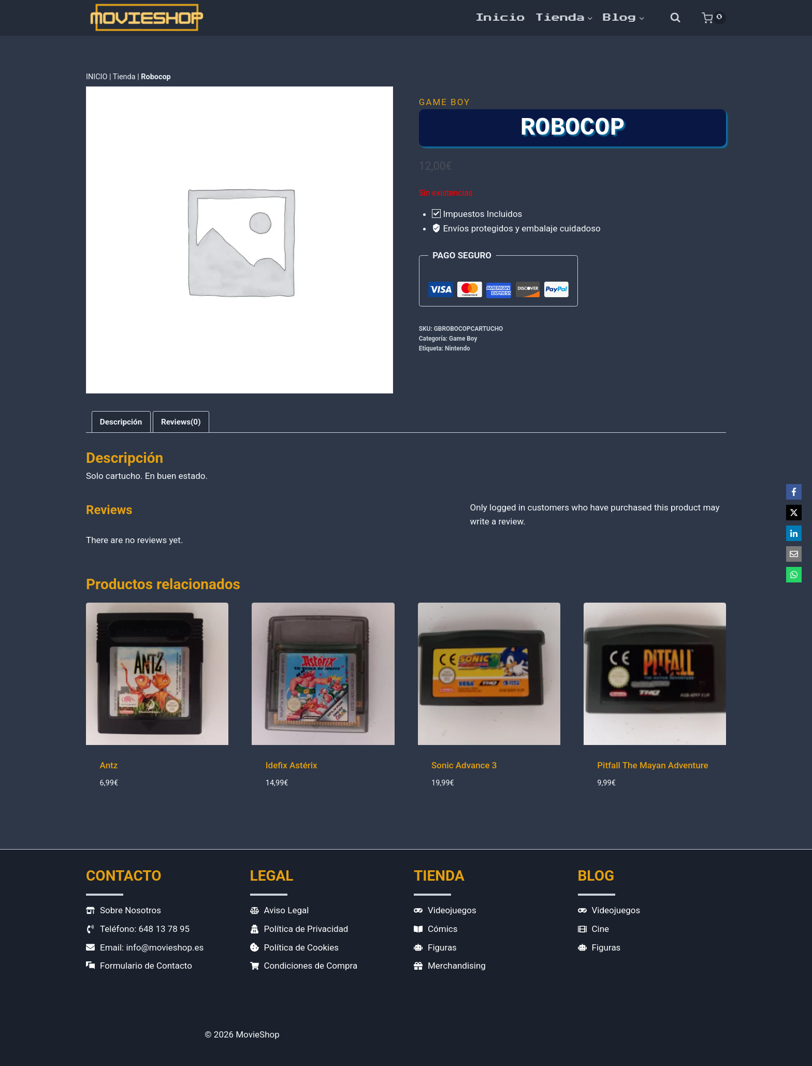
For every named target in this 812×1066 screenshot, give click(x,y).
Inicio (500, 17)
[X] (794, 512)
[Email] (794, 554)
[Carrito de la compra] (714, 18)
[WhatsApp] (794, 574)
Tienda (124, 76)
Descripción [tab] (121, 422)
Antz (109, 765)
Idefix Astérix (291, 765)
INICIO (96, 76)
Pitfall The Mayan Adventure (652, 765)
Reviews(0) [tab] (181, 422)
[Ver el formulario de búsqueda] (675, 17)
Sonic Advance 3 (464, 765)
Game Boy (445, 102)
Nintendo (457, 348)
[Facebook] (794, 492)
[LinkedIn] (794, 533)
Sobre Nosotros (130, 910)
